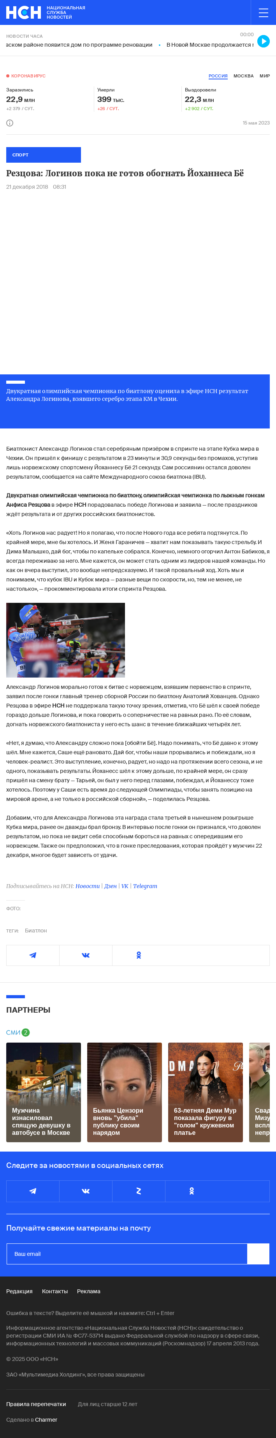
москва (244, 76)
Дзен (110, 886)
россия (218, 76)
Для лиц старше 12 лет (107, 1404)
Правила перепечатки (36, 1404)
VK (124, 886)
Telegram (145, 886)
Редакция (19, 1291)
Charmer (46, 1419)
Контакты (55, 1291)
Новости (88, 886)
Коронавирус (28, 76)
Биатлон (36, 930)
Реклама (88, 1291)
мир (265, 76)
